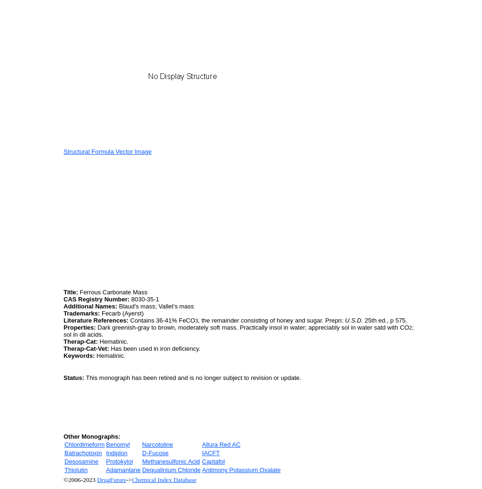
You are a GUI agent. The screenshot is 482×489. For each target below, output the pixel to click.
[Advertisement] (143, 221)
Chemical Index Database (164, 479)
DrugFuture (111, 479)
